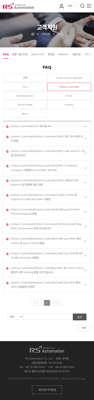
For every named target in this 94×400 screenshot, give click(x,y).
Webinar (63, 54)
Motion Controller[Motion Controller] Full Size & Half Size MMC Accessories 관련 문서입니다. (44, 226)
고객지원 (45, 34)
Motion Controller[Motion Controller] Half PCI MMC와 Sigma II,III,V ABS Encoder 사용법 (41, 197)
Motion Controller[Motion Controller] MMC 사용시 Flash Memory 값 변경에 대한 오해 (42, 182)
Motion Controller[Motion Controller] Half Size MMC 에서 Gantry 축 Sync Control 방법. (43, 240)
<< (34, 302)
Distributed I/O (25, 95)
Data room (37, 54)
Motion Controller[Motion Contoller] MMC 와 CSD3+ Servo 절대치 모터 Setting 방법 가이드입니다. (45, 270)
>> (59, 302)
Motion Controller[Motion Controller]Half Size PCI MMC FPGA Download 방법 (43, 211)
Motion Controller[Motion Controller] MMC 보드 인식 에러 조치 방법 (44, 138)
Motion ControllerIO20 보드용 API (28, 126)
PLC (25, 86)
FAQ (6, 54)
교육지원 (88, 54)
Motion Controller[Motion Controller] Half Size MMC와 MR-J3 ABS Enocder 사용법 (45, 255)
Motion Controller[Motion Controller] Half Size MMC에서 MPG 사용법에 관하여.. (43, 284)
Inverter (69, 104)
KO (70, 5)
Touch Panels (25, 104)
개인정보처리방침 (47, 389)
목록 (84, 327)
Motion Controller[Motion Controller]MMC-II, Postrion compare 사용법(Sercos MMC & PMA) (41, 167)
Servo (25, 113)
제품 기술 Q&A (20, 54)
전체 (25, 77)
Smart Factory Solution (69, 77)
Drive (69, 95)
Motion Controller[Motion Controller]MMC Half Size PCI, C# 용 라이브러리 (45, 153)
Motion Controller (69, 86)
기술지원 (76, 54)
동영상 (51, 54)
